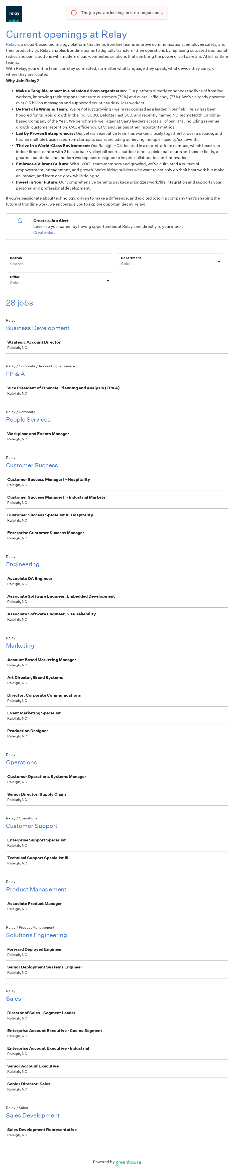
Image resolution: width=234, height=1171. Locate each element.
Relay (11, 44)
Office (15, 277)
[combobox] (121, 264)
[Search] (59, 264)
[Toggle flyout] (219, 262)
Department (131, 258)
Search (16, 258)
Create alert (44, 232)
